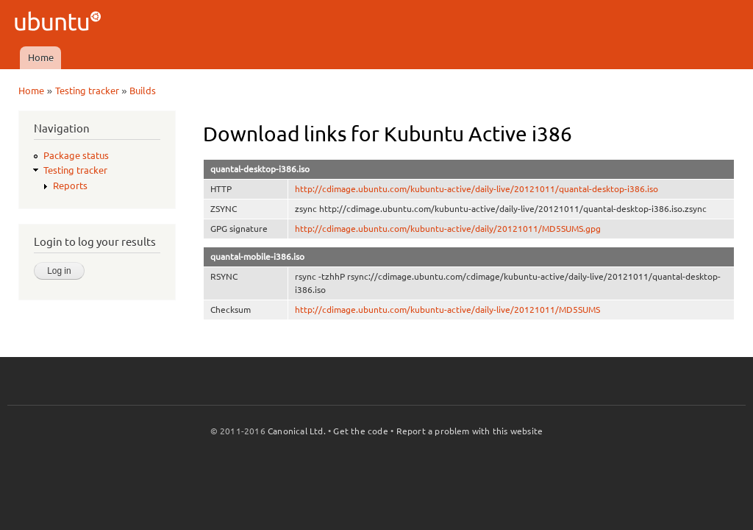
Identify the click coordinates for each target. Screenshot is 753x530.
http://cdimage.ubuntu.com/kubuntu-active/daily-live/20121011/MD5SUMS (447, 309)
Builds (142, 90)
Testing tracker (87, 90)
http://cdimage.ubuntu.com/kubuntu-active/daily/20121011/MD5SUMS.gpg (448, 228)
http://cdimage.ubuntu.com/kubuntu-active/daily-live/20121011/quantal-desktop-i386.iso (476, 189)
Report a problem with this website (469, 431)
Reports (70, 185)
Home (41, 57)
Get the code (360, 431)
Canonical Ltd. (297, 431)
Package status (76, 155)
